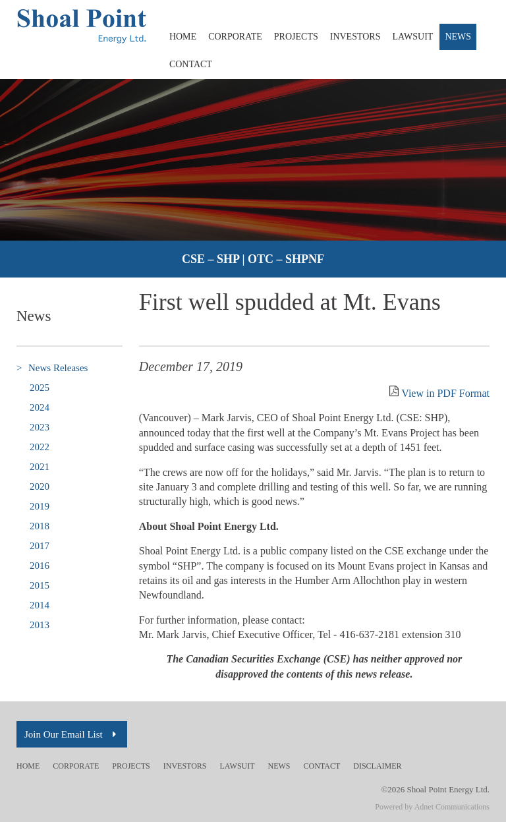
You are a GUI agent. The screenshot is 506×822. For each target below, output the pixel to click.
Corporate (235, 37)
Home (182, 37)
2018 (39, 526)
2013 (39, 625)
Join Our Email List (71, 734)
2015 (39, 585)
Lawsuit (413, 37)
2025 (39, 387)
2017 (39, 546)
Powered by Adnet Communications (432, 806)
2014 (39, 605)
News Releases (52, 368)
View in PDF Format (445, 393)
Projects (296, 37)
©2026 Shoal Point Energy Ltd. (435, 789)
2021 (39, 466)
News (458, 37)
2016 (39, 565)
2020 (39, 486)
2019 (39, 506)
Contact (190, 64)
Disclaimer (377, 766)
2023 (39, 427)
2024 (39, 407)
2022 (39, 447)
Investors (355, 37)
